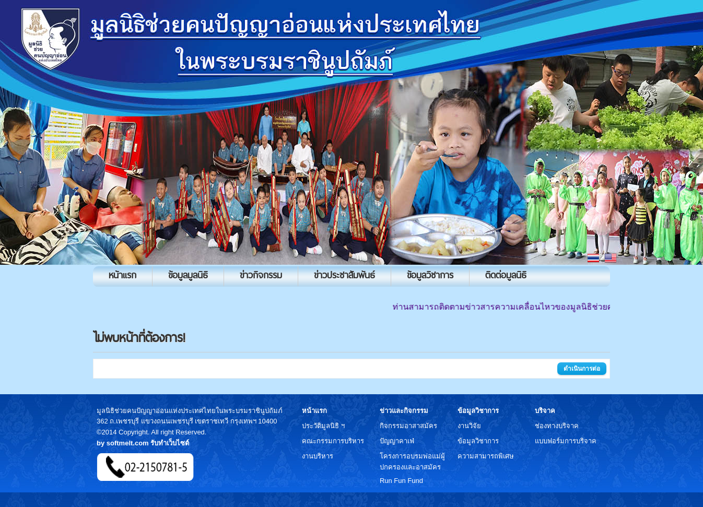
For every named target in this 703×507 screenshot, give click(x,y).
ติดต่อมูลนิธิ (505, 274)
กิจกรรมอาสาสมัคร (408, 426)
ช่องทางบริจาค (557, 426)
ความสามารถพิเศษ (486, 456)
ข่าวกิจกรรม (261, 274)
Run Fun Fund (401, 481)
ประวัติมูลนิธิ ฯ (323, 426)
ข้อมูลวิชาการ (430, 274)
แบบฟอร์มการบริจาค (565, 441)
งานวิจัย (469, 426)
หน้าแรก (122, 274)
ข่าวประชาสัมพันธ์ (344, 274)
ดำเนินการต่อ (582, 368)
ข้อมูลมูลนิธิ (188, 274)
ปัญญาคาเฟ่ (397, 441)
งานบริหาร (317, 456)
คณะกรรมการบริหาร (333, 441)
